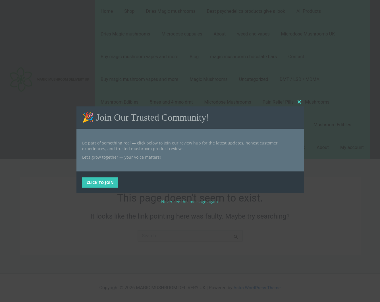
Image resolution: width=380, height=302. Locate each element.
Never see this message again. (190, 201)
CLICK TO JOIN (100, 182)
